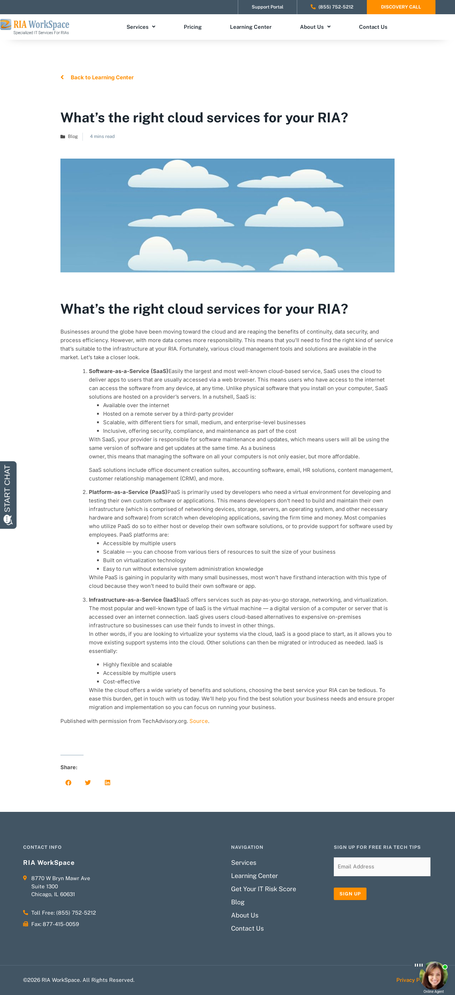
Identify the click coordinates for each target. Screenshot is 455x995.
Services (141, 27)
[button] (68, 783)
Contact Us (373, 27)
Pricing (193, 27)
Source (198, 721)
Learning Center (251, 27)
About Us (315, 27)
